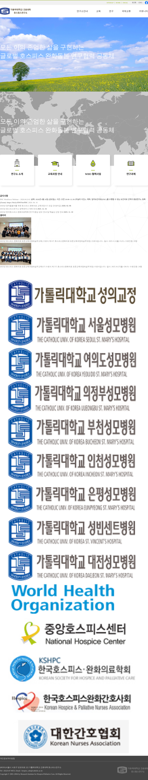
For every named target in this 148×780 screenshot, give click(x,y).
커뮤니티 (143, 11)
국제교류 (126, 11)
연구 (111, 11)
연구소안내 (82, 11)
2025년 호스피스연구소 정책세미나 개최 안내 (18, 209)
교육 (98, 11)
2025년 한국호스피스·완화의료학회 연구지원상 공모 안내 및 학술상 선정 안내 (31, 212)
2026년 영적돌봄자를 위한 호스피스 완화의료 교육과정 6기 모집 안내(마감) (30, 206)
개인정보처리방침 (7, 758)
